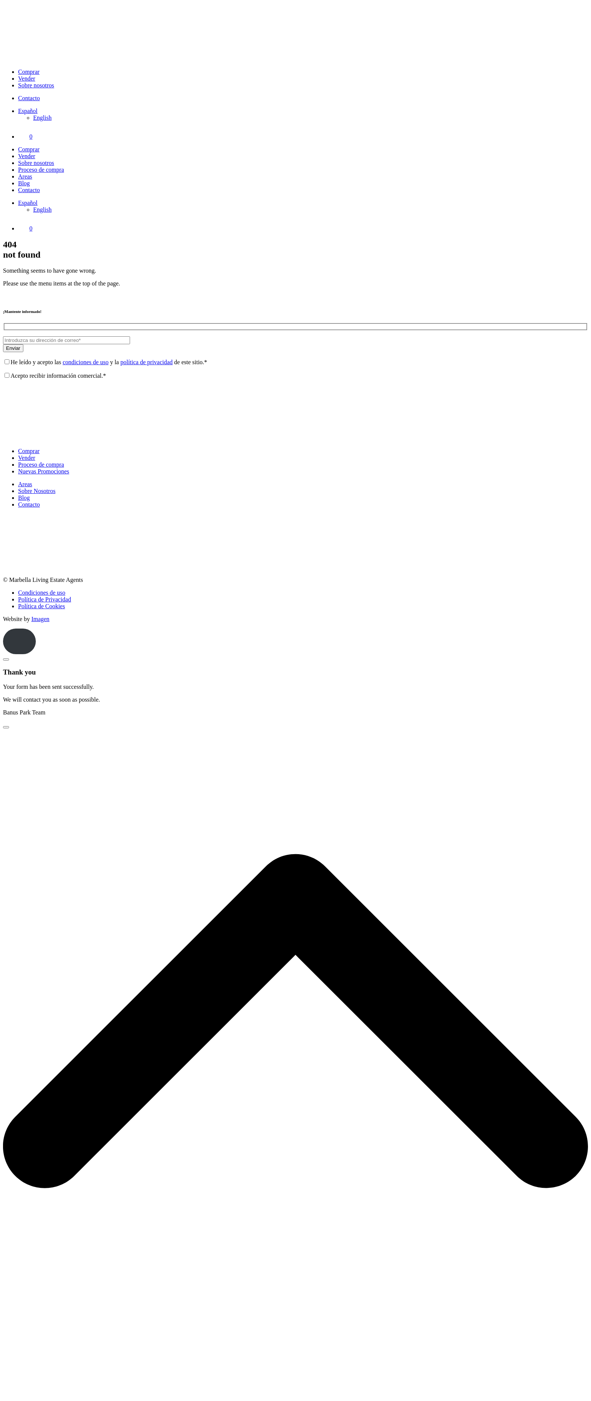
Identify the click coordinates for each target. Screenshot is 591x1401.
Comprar (29, 72)
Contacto (29, 98)
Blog (24, 183)
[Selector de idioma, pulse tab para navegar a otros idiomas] (28, 111)
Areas (25, 176)
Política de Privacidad (44, 599)
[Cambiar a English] (42, 117)
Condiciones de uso (41, 592)
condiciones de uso (86, 362)
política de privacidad (146, 362)
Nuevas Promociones (43, 471)
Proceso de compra (41, 169)
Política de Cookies (41, 606)
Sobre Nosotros (36, 491)
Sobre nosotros (36, 85)
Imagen (40, 619)
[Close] (6, 659)
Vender (26, 78)
